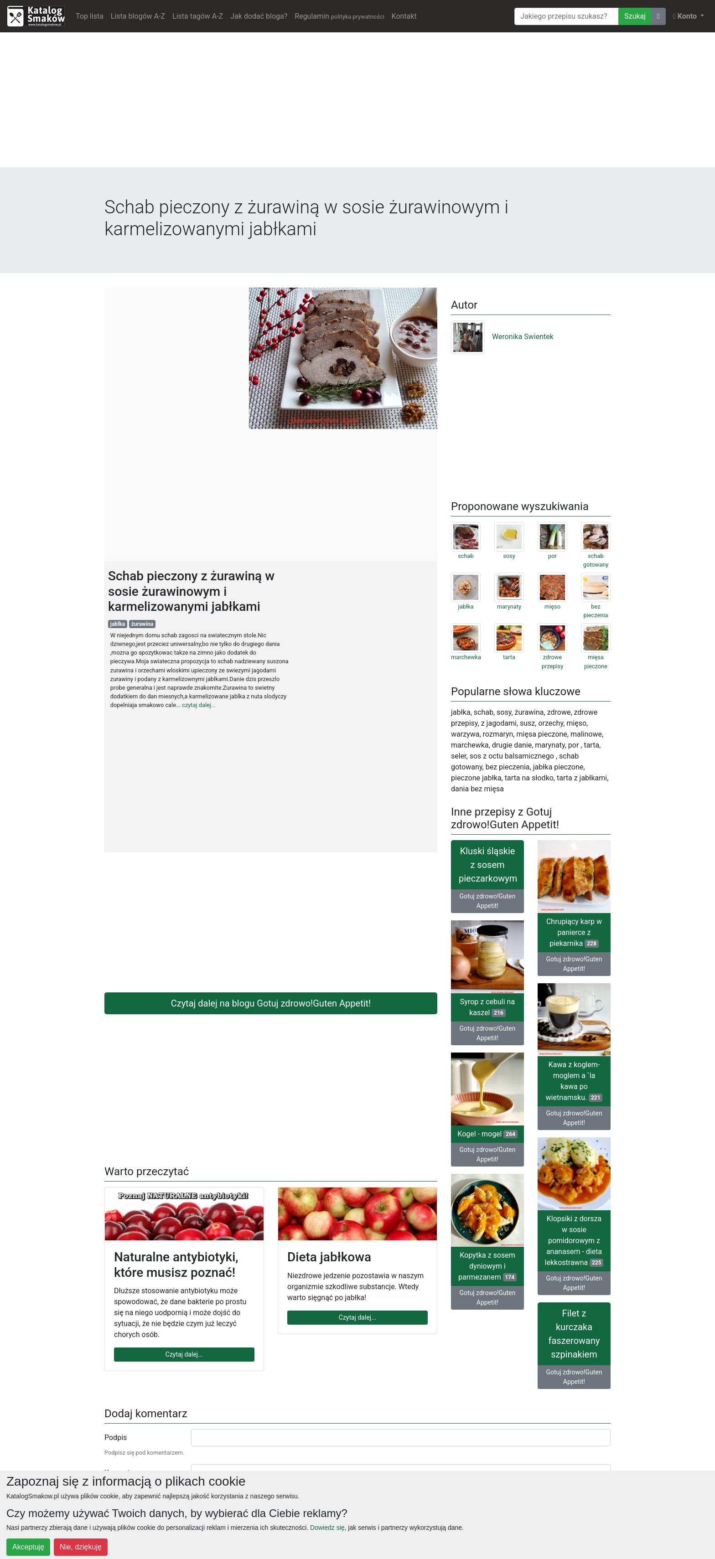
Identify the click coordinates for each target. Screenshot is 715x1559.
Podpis (115, 1437)
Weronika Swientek (502, 336)
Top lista (90, 16)
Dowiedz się (327, 1527)
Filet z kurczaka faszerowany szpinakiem (574, 1334)
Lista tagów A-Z (197, 16)
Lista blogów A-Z (138, 16)
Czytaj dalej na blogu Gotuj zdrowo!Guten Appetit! (271, 1003)
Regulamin (339, 16)
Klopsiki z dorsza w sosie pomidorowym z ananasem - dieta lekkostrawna (574, 1240)
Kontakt (404, 16)
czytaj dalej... (199, 705)
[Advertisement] (357, 103)
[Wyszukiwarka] (566, 16)
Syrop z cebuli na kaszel (487, 1007)
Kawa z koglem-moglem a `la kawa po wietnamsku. (574, 1081)
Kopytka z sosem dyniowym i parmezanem (487, 1266)
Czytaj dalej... (184, 1354)
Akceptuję (28, 1547)
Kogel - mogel (487, 1134)
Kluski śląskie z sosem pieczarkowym (488, 865)
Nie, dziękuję (81, 1547)
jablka (117, 624)
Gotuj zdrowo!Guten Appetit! (487, 901)
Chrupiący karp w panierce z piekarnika (574, 932)
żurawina (142, 624)
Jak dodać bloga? (258, 16)
